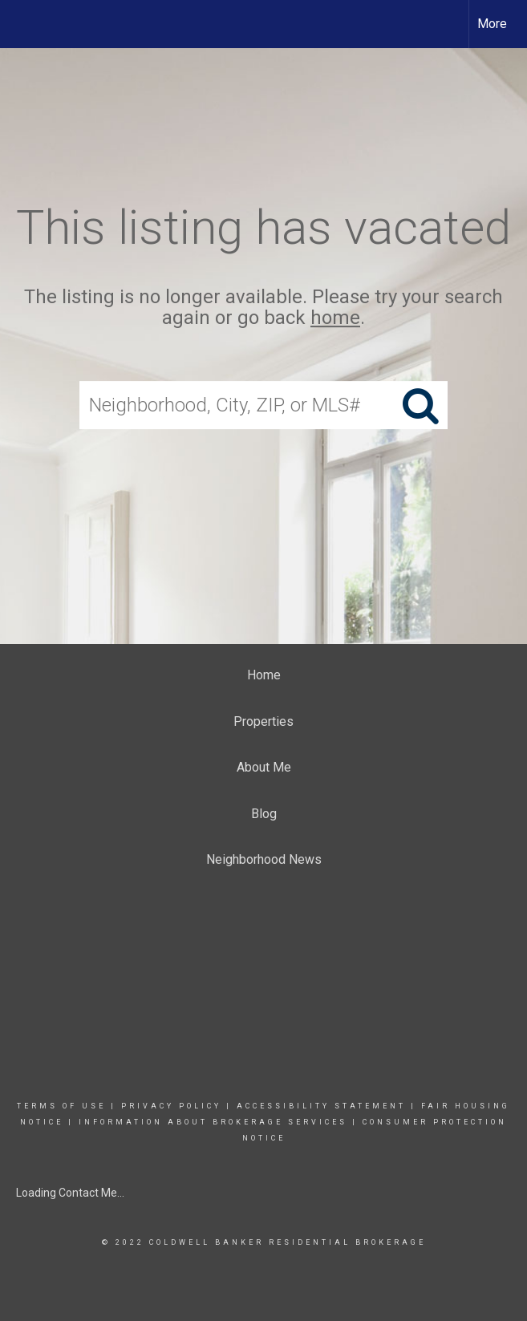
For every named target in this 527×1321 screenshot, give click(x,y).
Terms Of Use (61, 1106)
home (335, 318)
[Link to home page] (20, 24)
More (492, 23)
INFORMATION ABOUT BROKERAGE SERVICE (209, 1122)
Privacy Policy (171, 1106)
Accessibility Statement (321, 1106)
